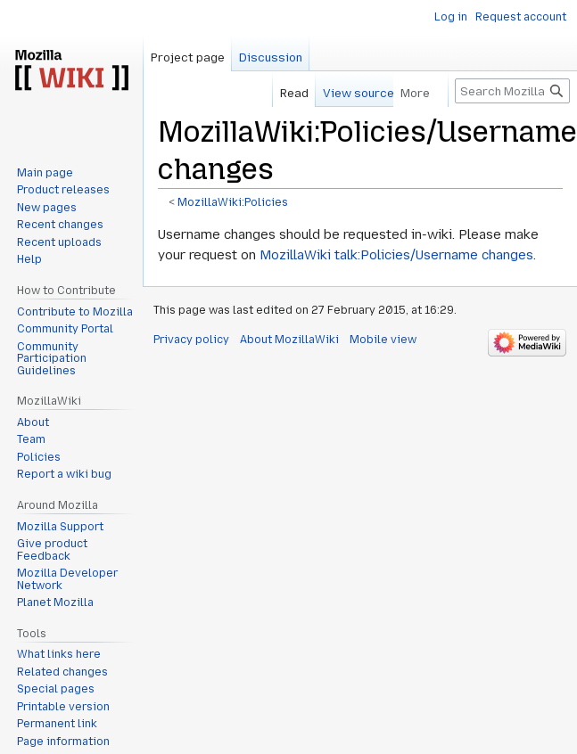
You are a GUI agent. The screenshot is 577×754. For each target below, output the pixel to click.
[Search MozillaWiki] (512, 90)
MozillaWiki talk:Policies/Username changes (396, 255)
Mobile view (383, 339)
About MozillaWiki (289, 339)
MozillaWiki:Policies (232, 202)
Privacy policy (191, 339)
